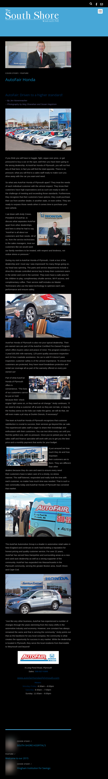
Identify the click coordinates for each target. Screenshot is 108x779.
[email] (101, 3)
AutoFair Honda (20, 79)
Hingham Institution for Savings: (34, 768)
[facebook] (96, 3)
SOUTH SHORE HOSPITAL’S (31, 745)
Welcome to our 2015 (17, 758)
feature (24, 73)
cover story (11, 73)
